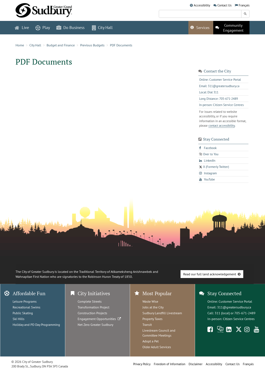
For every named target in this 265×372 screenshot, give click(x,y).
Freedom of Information (169, 364)
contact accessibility (221, 126)
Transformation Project (93, 307)
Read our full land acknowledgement (209, 274)
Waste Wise (150, 301)
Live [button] (22, 27)
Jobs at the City (153, 307)
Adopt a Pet (150, 341)
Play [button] (42, 27)
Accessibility (202, 5)
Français (244, 5)
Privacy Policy (142, 364)
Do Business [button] (70, 27)
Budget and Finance (61, 45)
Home (20, 45)
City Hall (35, 45)
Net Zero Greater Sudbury (95, 325)
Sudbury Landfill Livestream (162, 313)
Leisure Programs (25, 301)
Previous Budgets (92, 45)
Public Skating (23, 313)
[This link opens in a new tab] (231, 27)
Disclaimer (195, 364)
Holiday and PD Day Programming (36, 325)
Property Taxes (152, 319)
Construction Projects (92, 313)
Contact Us (224, 5)
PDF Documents (121, 45)
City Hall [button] (102, 27)
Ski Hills (18, 319)
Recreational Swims (26, 307)
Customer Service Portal (235, 301)
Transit (147, 325)
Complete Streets (90, 301)
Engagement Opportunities (100, 319)
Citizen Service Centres (239, 319)
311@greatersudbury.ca (234, 307)
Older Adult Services (156, 347)
